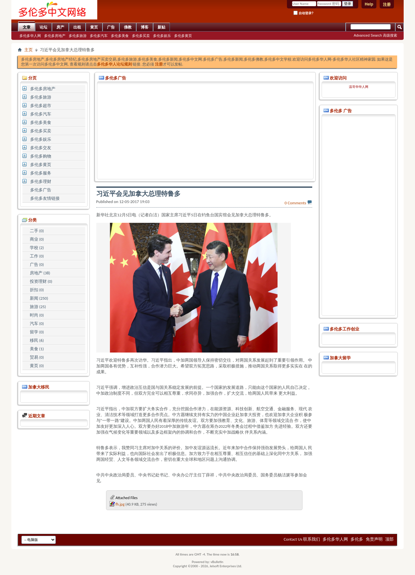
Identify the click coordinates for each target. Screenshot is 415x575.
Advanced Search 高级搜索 (375, 35)
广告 (111, 27)
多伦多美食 (120, 36)
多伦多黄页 (183, 36)
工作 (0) (37, 256)
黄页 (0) (37, 365)
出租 (77, 27)
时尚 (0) (37, 315)
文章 (26, 27)
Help (369, 4)
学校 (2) (37, 247)
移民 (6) (37, 340)
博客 (144, 27)
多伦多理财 (40, 181)
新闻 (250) (39, 298)
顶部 (389, 539)
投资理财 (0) (41, 281)
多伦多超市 (40, 105)
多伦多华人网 (30, 36)
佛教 (128, 27)
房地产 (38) (40, 272)
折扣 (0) (37, 289)
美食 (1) (37, 348)
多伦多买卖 (141, 36)
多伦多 (356, 539)
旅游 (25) (38, 306)
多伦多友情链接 (45, 198)
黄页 (94, 27)
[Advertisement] (205, 130)
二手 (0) (37, 230)
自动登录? (303, 13)
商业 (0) (37, 239)
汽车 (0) (37, 323)
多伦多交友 (40, 147)
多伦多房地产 (54, 36)
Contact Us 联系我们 (302, 539)
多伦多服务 (40, 173)
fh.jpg (119, 504)
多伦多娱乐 (162, 36)
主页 (28, 49)
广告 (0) (37, 264)
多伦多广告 (40, 189)
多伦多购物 (40, 156)
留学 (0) (37, 331)
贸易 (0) (37, 357)
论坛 (43, 27)
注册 (387, 4)
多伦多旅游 (78, 36)
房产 (60, 27)
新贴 (161, 27)
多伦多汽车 (99, 36)
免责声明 (374, 539)
